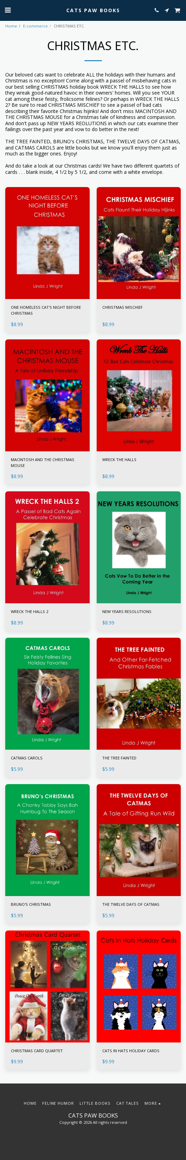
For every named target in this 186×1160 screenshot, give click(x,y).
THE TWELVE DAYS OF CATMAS (130, 904)
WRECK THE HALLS (119, 459)
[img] (47, 243)
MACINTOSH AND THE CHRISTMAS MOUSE (42, 462)
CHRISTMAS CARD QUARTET (37, 1050)
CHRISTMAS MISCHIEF (122, 307)
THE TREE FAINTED (119, 757)
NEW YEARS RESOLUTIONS (126, 611)
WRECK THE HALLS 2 (29, 611)
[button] (8, 10)
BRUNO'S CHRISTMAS (31, 904)
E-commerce (35, 26)
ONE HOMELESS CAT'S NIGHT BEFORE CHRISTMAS (46, 310)
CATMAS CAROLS (27, 757)
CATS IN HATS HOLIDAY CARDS (130, 1050)
